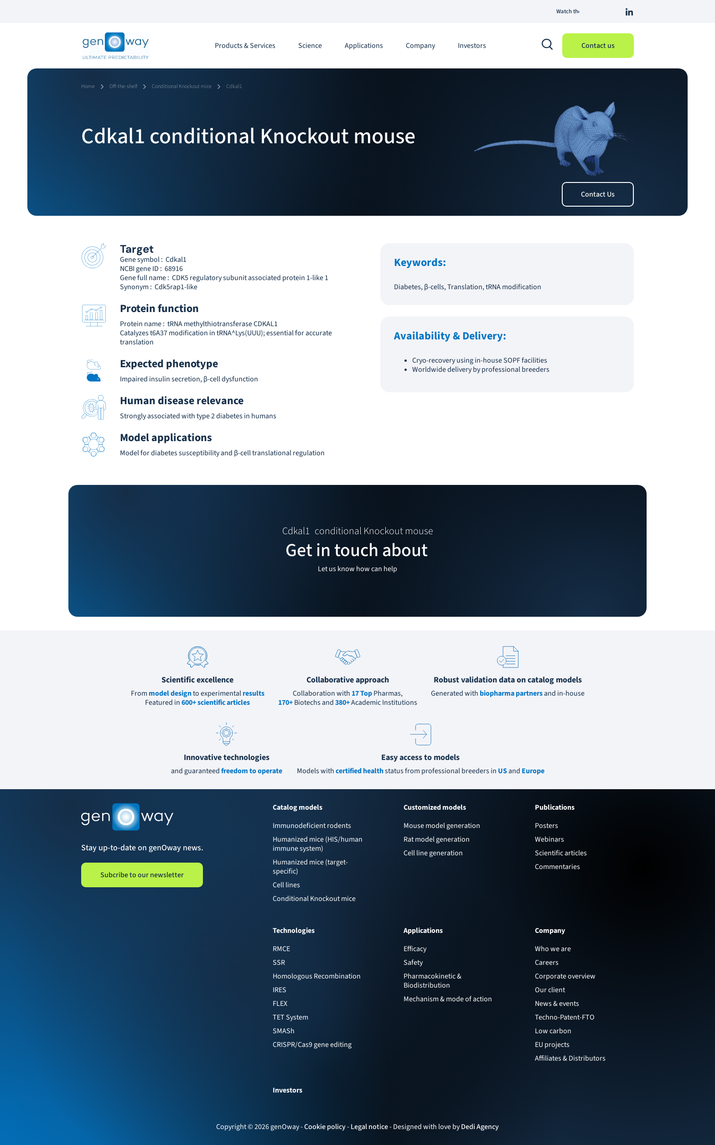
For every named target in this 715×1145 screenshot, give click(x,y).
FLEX (280, 1003)
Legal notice (369, 1127)
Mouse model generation (442, 825)
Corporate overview (565, 976)
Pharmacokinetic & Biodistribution (432, 981)
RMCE (281, 948)
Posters (546, 825)
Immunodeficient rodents (312, 825)
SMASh (284, 1031)
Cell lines (286, 885)
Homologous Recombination (317, 976)
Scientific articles (561, 853)
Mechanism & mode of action (448, 999)
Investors (472, 45)
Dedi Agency (480, 1127)
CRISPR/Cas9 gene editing (312, 1044)
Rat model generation (437, 839)
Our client (550, 989)
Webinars (549, 839)
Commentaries (557, 866)
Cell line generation (433, 853)
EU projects (552, 1044)
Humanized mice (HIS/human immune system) (318, 844)
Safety (413, 962)
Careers (547, 962)
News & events (557, 1003)
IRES (279, 989)
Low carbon (553, 1031)
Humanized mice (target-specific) (310, 867)
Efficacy (415, 948)
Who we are (553, 948)
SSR (279, 962)
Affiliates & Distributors (570, 1058)
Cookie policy (325, 1127)
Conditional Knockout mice (314, 898)
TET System (290, 1017)
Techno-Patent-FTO (565, 1017)
